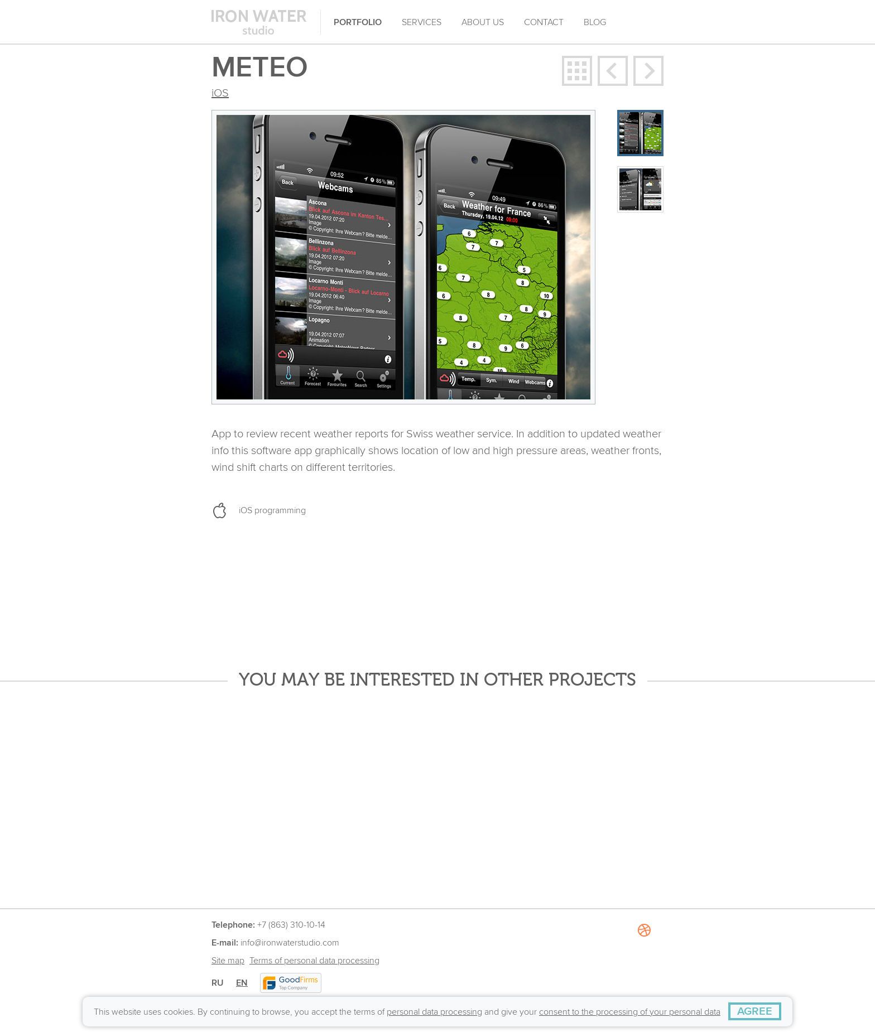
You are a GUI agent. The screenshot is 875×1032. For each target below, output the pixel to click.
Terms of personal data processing (314, 960)
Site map (227, 960)
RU (217, 982)
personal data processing (434, 1011)
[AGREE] (754, 1011)
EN (242, 982)
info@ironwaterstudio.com (290, 942)
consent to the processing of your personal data (629, 1011)
